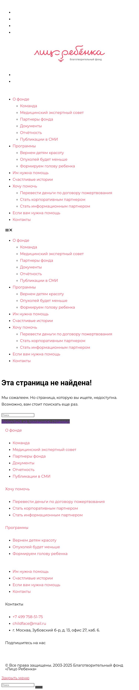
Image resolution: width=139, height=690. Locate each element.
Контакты (22, 219)
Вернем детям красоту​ (42, 152)
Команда (28, 106)
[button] (69, 230)
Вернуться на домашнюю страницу (35, 421)
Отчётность (31, 132)
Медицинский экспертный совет (52, 112)
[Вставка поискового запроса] (17, 415)
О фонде (21, 99)
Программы (24, 146)
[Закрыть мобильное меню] (15, 678)
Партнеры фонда (36, 119)
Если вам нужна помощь (36, 213)
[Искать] (38, 687)
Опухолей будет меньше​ (43, 159)
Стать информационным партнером (55, 206)
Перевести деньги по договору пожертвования (66, 193)
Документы (31, 126)
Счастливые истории (33, 179)
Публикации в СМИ (39, 139)
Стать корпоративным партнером (52, 199)
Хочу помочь (25, 186)
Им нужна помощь (30, 173)
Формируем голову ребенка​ (47, 166)
